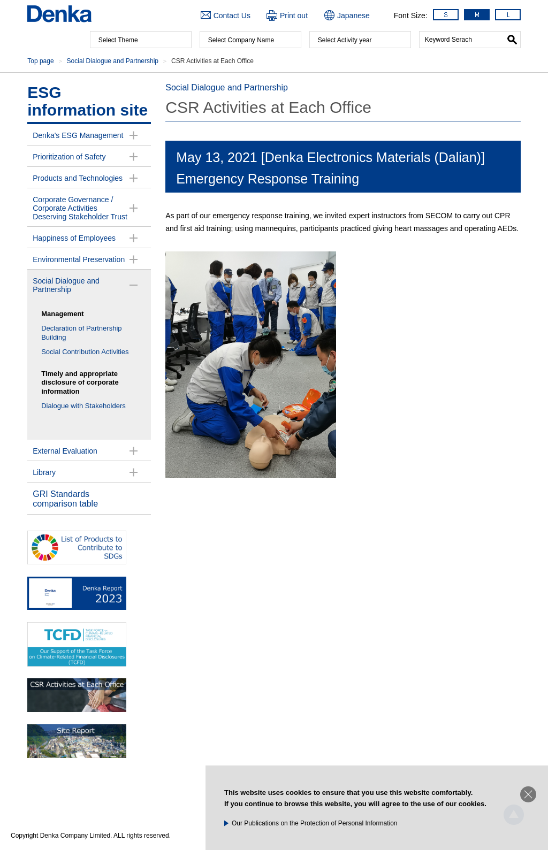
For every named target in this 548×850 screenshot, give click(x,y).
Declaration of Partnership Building (81, 332)
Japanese (353, 15)
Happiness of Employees (74, 238)
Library (44, 472)
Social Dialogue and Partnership (66, 285)
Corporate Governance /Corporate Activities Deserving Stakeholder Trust (80, 208)
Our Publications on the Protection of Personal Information (315, 823)
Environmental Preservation (79, 259)
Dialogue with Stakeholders (83, 406)
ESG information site (87, 101)
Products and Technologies (78, 178)
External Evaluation (65, 451)
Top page (40, 61)
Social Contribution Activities (84, 352)
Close (528, 794)
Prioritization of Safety (69, 156)
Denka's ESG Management (78, 135)
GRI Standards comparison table (65, 498)
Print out (294, 15)
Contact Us (232, 15)
